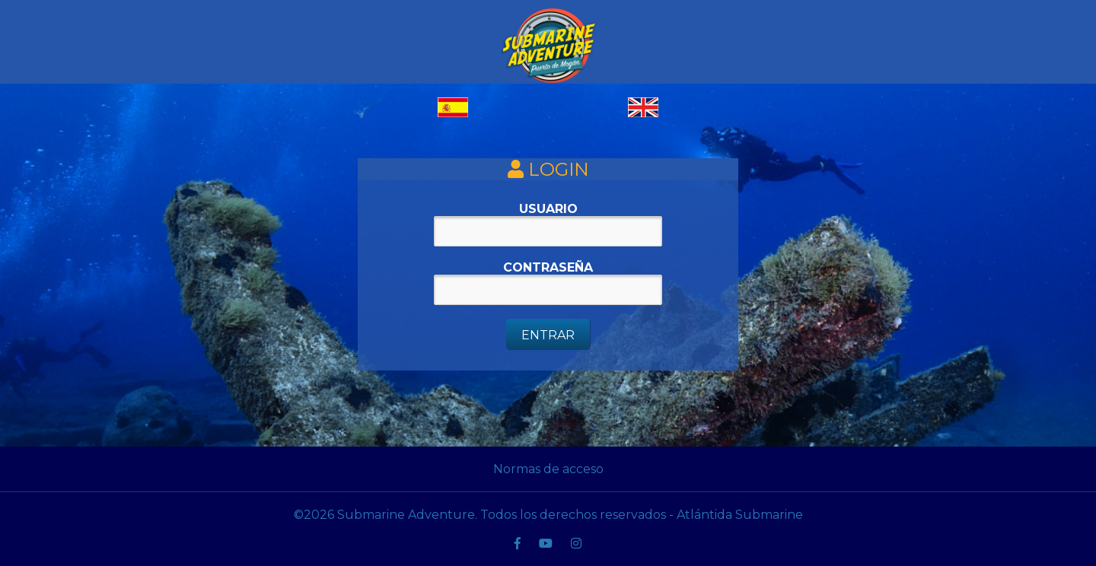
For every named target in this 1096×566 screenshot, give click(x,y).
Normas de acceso (548, 469)
